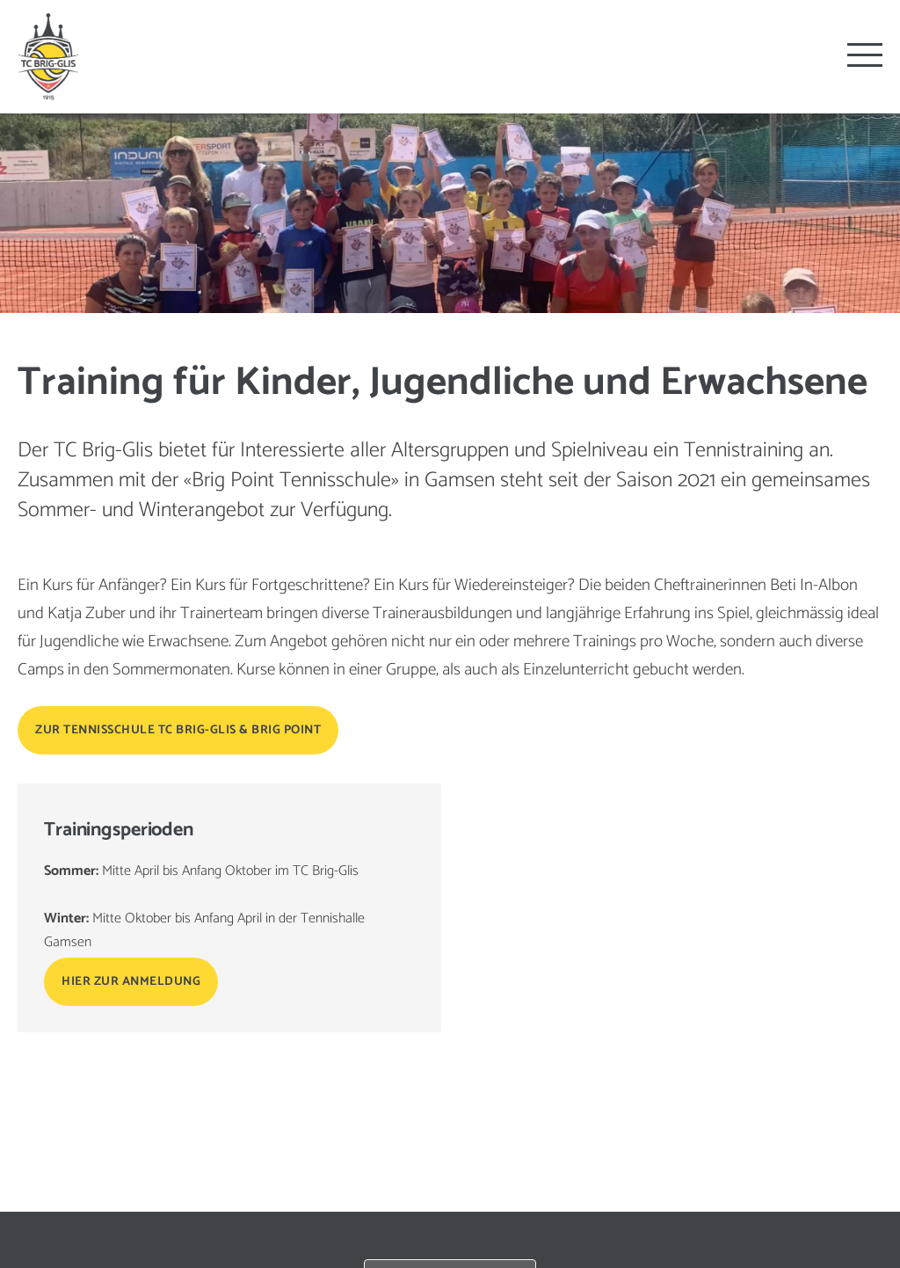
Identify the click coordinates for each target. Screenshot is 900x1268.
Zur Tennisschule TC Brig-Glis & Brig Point (178, 730)
